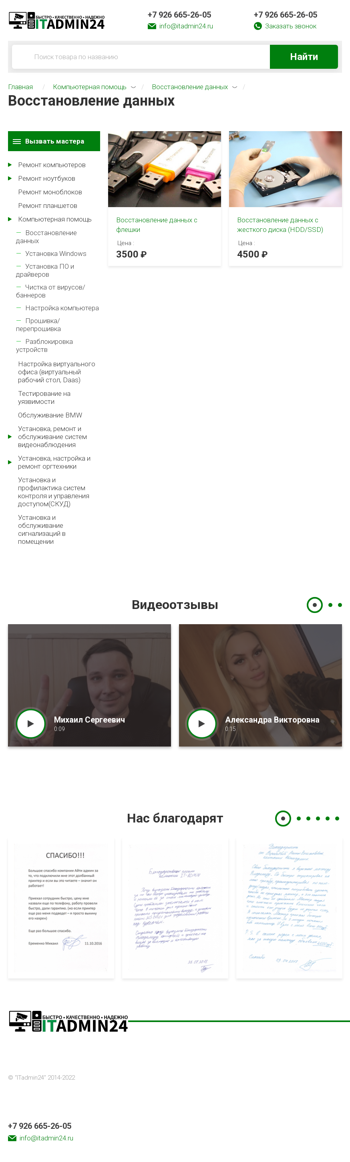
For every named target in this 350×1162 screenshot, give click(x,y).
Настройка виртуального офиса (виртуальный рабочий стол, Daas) (56, 372)
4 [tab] (318, 819)
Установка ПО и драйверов (45, 270)
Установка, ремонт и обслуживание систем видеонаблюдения (52, 437)
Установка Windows (55, 254)
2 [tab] (330, 605)
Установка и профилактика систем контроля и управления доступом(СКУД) (53, 492)
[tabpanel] (89, 685)
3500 (127, 254)
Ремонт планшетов (47, 206)
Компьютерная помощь (55, 219)
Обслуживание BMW (50, 415)
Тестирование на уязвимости (44, 397)
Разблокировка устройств (44, 345)
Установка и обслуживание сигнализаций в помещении (42, 529)
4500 (248, 254)
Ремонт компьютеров (52, 165)
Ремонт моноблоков (50, 192)
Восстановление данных (46, 237)
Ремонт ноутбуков (46, 178)
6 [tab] (337, 819)
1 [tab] (315, 605)
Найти (304, 56)
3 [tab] (340, 605)
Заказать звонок (290, 26)
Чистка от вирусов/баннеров (50, 291)
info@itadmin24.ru (186, 26)
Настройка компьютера (62, 308)
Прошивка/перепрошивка (38, 325)
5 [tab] (328, 819)
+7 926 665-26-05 (179, 15)
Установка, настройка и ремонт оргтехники (54, 462)
